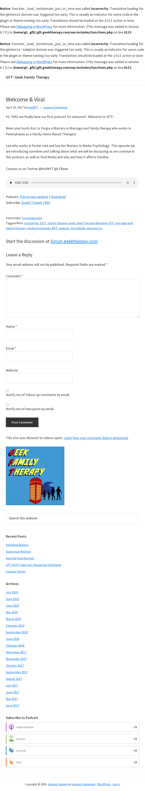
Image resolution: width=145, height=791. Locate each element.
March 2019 (13, 617)
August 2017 (14, 677)
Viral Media (78, 227)
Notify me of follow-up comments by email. (38, 393)
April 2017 (12, 704)
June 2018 (12, 637)
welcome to (94, 227)
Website (12, 368)
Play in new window (34, 195)
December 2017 (16, 651)
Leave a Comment (55, 106)
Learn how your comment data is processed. (96, 436)
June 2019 (12, 604)
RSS (47, 201)
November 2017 (16, 657)
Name (11, 325)
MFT (54, 227)
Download (58, 195)
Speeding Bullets (17, 543)
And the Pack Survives (20, 557)
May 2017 (12, 697)
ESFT (43, 221)
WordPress (104, 783)
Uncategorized (32, 216)
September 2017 (17, 671)
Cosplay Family (16, 570)
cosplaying (31, 221)
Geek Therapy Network (91, 221)
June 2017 (12, 690)
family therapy (57, 221)
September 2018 (17, 631)
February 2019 (15, 624)
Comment (14, 274)
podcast (64, 227)
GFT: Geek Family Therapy (27, 75)
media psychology (39, 227)
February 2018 (15, 644)
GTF (111, 221)
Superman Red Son (18, 550)
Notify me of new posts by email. (30, 407)
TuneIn (37, 201)
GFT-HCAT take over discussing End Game (33, 563)
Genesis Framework (83, 783)
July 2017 (12, 684)
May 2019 (12, 611)
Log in (116, 783)
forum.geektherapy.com (74, 240)
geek (71, 221)
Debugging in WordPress (34, 26)
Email (25, 201)
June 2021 (12, 597)
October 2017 (15, 664)
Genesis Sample (57, 783)
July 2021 (12, 591)
